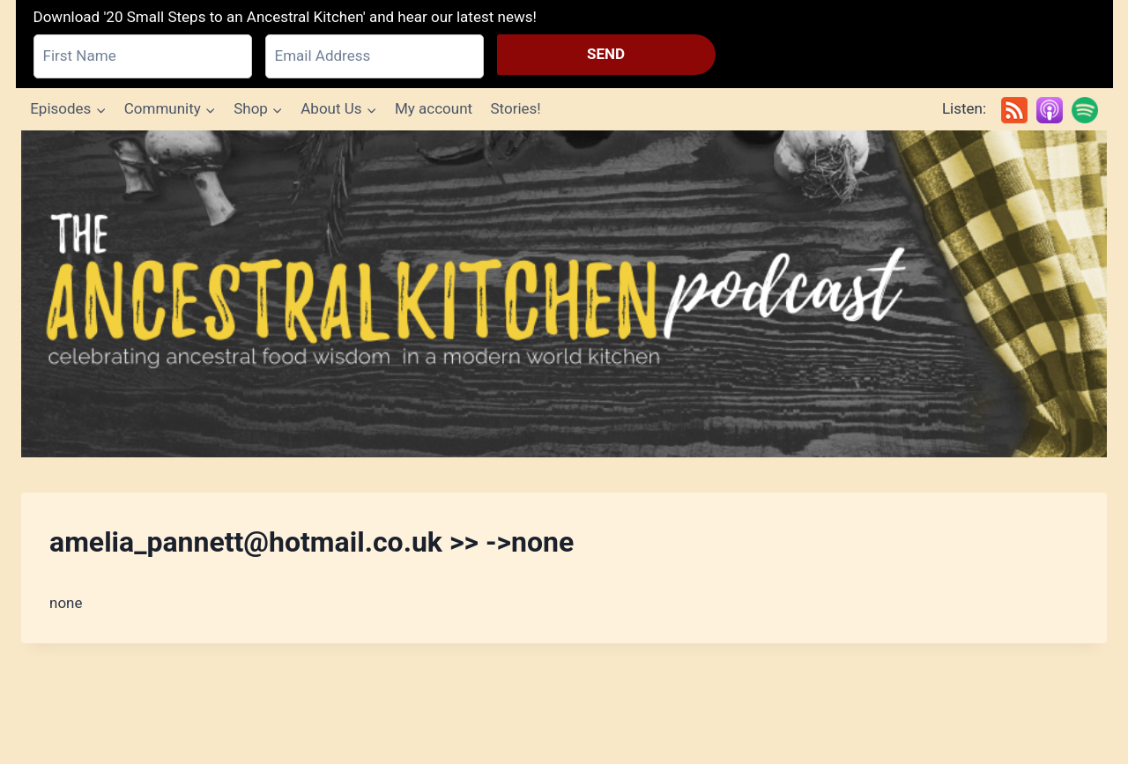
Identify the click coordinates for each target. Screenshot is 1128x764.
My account (433, 108)
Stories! (515, 108)
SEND (606, 54)
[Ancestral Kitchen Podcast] (564, 293)
